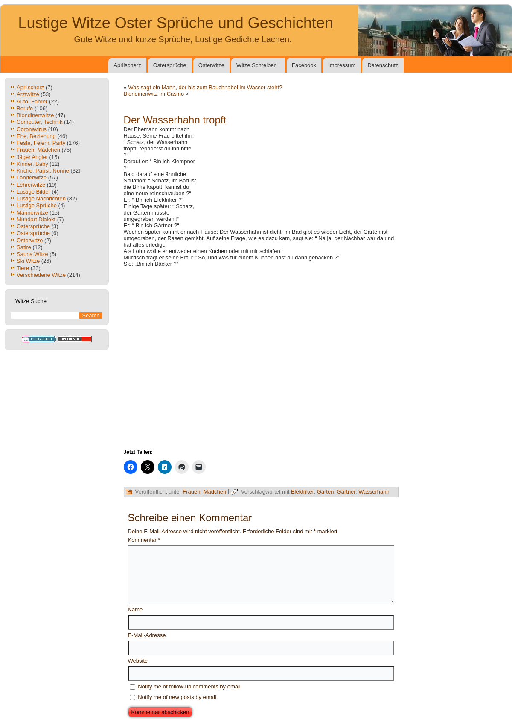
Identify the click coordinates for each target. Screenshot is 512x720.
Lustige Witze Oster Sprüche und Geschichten (175, 23)
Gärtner (346, 491)
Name (135, 609)
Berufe (25, 108)
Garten (325, 491)
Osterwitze (211, 65)
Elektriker (302, 491)
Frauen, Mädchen (204, 491)
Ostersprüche (169, 65)
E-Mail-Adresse (147, 635)
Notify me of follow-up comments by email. (190, 686)
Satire (24, 247)
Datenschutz (382, 65)
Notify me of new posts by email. (178, 697)
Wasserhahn (374, 491)
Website (138, 661)
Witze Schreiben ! (258, 65)
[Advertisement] (299, 169)
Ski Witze (28, 261)
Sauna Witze (32, 254)
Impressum (341, 65)
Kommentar (144, 540)
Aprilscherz (127, 65)
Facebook (304, 65)
